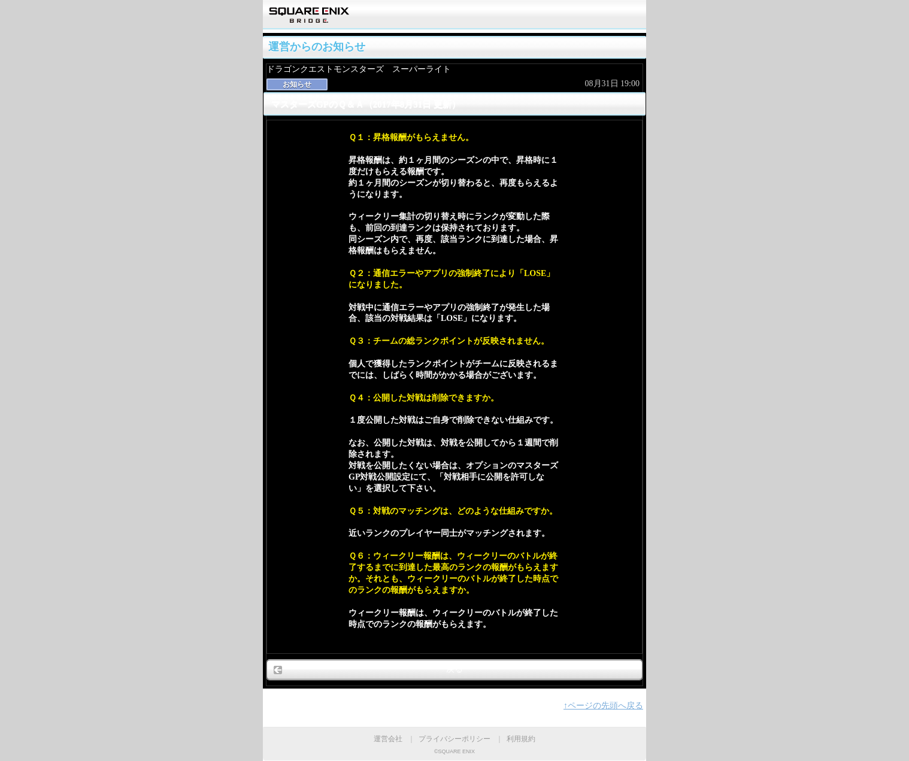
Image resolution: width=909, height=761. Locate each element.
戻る (454, 669)
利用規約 (521, 739)
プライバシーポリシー (454, 739)
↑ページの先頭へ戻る (603, 705)
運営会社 (388, 739)
